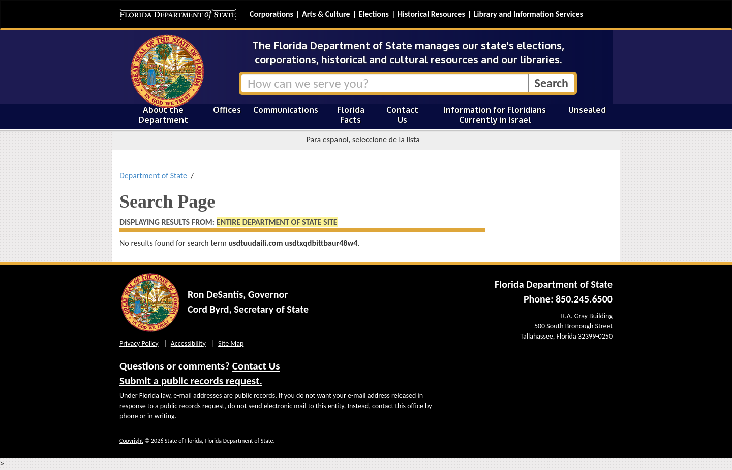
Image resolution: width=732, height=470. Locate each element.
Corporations (271, 14)
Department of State (153, 175)
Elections (373, 14)
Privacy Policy (139, 343)
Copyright (131, 440)
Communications (285, 110)
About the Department (163, 115)
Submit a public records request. (190, 380)
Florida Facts (350, 115)
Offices (227, 110)
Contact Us (402, 115)
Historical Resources (431, 14)
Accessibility (188, 343)
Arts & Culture (326, 14)
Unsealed (587, 110)
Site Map (230, 343)
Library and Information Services (528, 14)
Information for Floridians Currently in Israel (495, 115)
